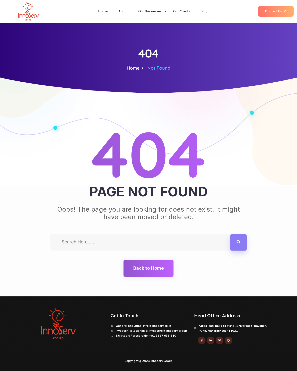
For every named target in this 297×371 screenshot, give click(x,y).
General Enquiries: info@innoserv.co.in (143, 326)
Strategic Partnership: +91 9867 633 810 (146, 336)
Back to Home (148, 268)
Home (133, 68)
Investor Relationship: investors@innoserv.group (151, 331)
